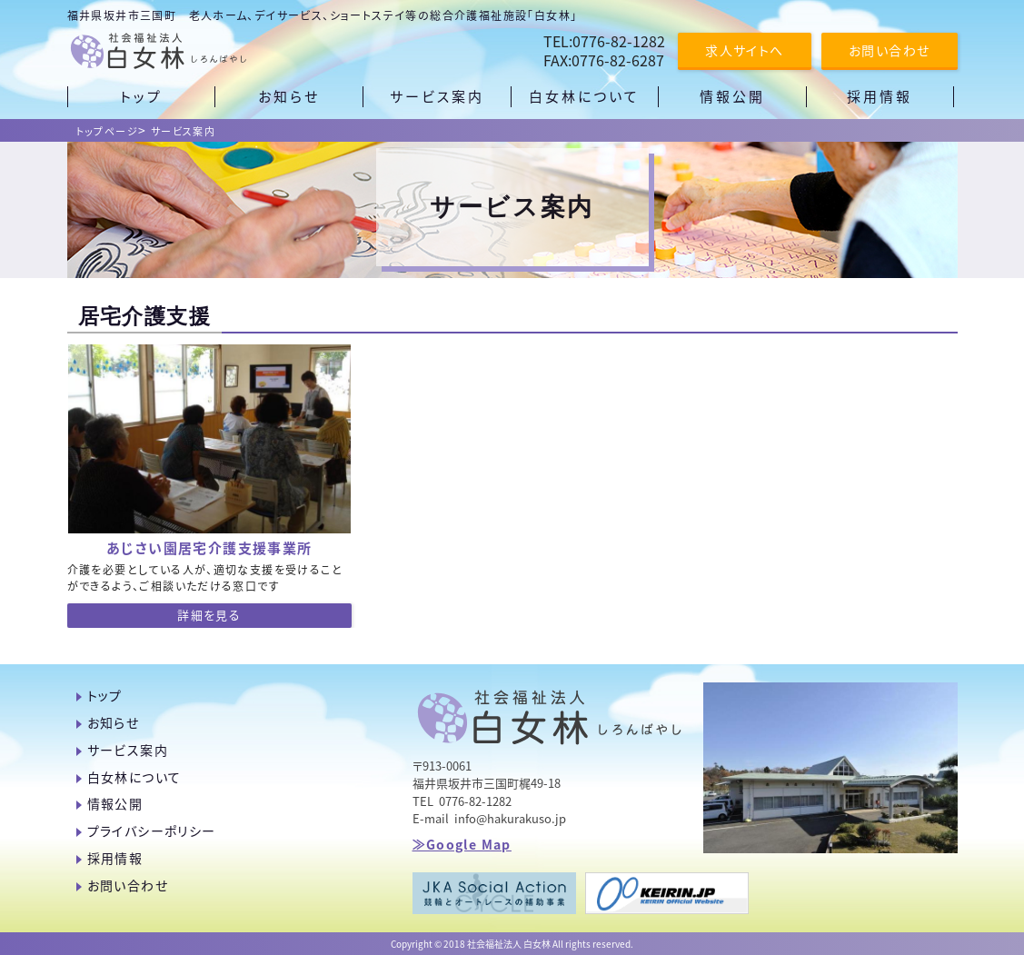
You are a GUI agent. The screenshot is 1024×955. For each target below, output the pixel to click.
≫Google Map (462, 844)
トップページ (107, 131)
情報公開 (115, 803)
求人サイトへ (744, 50)
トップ (105, 695)
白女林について (134, 777)
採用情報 (115, 858)
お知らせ (113, 722)
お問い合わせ (889, 50)
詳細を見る (209, 614)
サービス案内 (183, 131)
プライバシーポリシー (151, 830)
